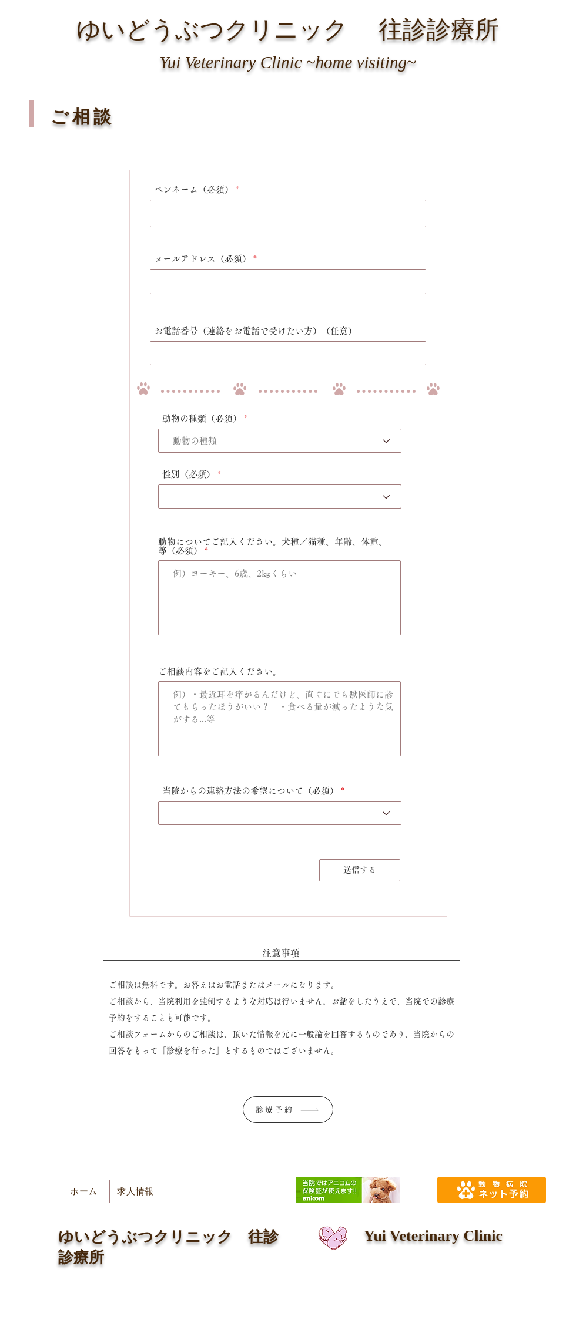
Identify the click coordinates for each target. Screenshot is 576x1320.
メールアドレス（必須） (202, 258)
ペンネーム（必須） (193, 189)
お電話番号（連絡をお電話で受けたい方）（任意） (255, 330)
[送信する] (359, 870)
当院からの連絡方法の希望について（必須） (250, 790)
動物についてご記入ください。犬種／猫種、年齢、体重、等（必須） (272, 546)
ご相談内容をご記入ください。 (220, 671)
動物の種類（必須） (202, 418)
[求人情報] (135, 1191)
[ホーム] (83, 1191)
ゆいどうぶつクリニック (212, 29)
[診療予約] (288, 1109)
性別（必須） (188, 474)
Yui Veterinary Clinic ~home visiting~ (287, 62)
